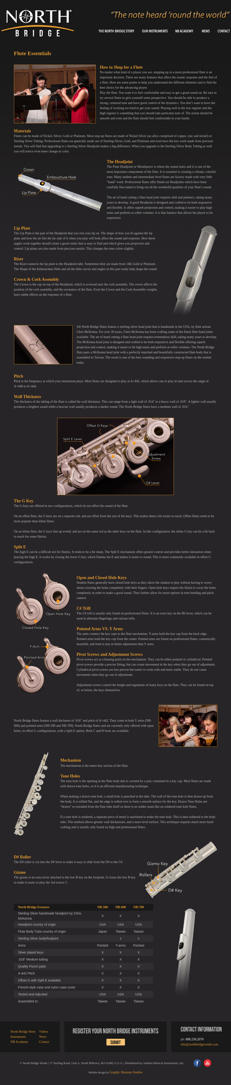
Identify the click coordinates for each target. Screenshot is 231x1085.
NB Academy (19, 1042)
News (42, 1036)
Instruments (18, 1036)
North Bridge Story (23, 1031)
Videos (43, 1031)
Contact (44, 1042)
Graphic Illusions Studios (125, 1072)
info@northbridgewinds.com (199, 1044)
